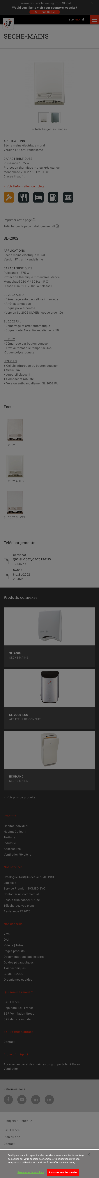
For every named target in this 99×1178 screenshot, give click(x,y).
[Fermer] (89, 1156)
